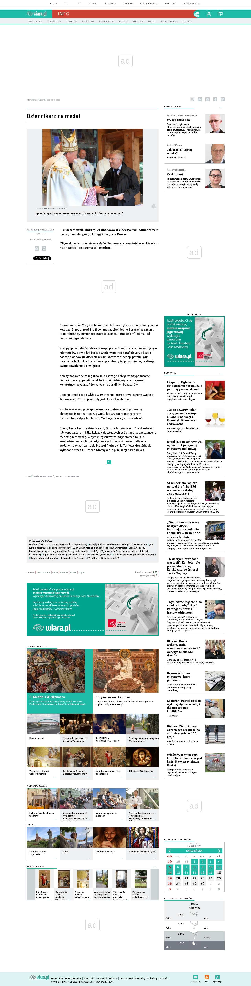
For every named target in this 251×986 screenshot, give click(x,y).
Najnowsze (170, 373)
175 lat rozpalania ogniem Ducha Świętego (134, 554)
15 (194, 872)
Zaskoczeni (175, 174)
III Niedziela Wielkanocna (47, 697)
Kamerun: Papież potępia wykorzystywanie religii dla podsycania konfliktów (184, 706)
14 (186, 872)
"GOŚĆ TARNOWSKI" (43, 476)
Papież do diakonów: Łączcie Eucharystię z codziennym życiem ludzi (77, 554)
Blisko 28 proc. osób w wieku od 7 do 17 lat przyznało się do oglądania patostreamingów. (184, 396)
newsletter (207, 99)
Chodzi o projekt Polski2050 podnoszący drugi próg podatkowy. (181, 687)
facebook (215, 99)
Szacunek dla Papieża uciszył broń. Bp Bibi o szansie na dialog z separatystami (182, 488)
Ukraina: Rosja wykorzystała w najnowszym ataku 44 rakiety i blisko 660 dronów (183, 648)
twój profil (208, 13)
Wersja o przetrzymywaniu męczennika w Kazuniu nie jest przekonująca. (182, 772)
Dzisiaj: (194, 845)
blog (67, 4)
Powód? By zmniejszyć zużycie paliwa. (182, 743)
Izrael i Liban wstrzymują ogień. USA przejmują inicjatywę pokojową (184, 445)
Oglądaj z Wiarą (35, 867)
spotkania (110, 4)
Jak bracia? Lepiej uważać (179, 151)
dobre (73, 572)
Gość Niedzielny (149, 4)
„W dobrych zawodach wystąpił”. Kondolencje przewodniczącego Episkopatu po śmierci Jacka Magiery (183, 566)
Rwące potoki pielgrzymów (44, 558)
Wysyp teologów (178, 120)
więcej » (55, 743)
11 (219, 867)
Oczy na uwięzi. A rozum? (113, 697)
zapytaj (93, 4)
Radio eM (128, 4)
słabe (55, 572)
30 (178, 861)
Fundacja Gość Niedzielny (132, 978)
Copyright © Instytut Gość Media (67, 982)
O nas (54, 978)
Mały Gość (170, 4)
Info (64, 14)
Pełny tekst (172, 715)
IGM (61, 978)
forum (53, 4)
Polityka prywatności (158, 978)
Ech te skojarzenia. (176, 157)
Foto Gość (101, 978)
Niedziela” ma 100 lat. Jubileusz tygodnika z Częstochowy (58, 544)
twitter (223, 99)
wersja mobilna (192, 4)
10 (211, 867)
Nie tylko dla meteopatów (178, 898)
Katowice (194, 907)
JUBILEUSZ (61, 476)
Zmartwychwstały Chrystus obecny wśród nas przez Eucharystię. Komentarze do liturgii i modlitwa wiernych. (57, 703)
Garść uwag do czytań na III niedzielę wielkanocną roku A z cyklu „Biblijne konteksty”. (124, 703)
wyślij (37, 248)
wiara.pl (39, 14)
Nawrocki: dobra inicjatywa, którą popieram (178, 676)
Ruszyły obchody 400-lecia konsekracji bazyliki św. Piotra (118, 544)
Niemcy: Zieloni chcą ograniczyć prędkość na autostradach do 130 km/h (183, 732)
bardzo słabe (43, 572)
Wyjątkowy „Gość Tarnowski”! (103, 558)
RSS (207, 976)
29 (170, 861)
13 (178, 872)
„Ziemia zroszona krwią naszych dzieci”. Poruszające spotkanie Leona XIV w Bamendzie (183, 528)
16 (203, 872)
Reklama (113, 978)
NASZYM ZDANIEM (173, 107)
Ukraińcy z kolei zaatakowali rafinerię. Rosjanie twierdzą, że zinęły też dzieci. (191, 661)
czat (79, 4)
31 (186, 861)
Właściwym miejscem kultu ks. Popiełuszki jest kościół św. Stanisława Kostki (184, 760)
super (81, 572)
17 (211, 872)
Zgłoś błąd (217, 976)
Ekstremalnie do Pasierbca (73, 558)
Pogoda (194, 904)
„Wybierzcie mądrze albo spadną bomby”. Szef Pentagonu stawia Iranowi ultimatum (184, 607)
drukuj (44, 248)
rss (200, 99)
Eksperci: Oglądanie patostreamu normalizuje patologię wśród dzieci (184, 386)
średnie (64, 572)
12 (170, 872)
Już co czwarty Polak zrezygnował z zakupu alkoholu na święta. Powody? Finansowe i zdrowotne (182, 417)
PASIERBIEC (74, 476)
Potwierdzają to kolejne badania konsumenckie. (183, 430)
